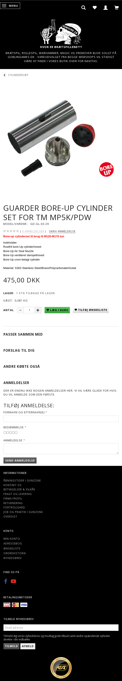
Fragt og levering (17, 494)
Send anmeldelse (20, 460)
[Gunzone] (61, 30)
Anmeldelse (12, 440)
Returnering (13, 503)
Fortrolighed (14, 507)
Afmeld (28, 646)
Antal (9, 310)
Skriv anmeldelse (62, 231)
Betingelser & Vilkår (19, 489)
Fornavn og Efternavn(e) (24, 412)
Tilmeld (11, 646)
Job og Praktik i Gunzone (23, 512)
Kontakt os (12, 485)
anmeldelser (33, 231)
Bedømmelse (13, 427)
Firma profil (12, 498)
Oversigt (10, 516)
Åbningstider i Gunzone (22, 480)
